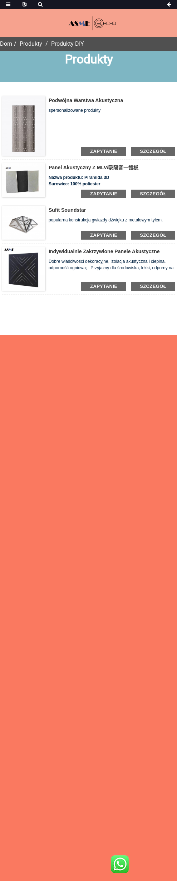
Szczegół (153, 151)
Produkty (31, 43)
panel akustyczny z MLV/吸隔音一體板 (93, 167)
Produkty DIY (67, 43)
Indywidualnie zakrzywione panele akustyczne (104, 251)
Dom (6, 43)
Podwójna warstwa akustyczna (86, 100)
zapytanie (103, 151)
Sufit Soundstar (67, 210)
